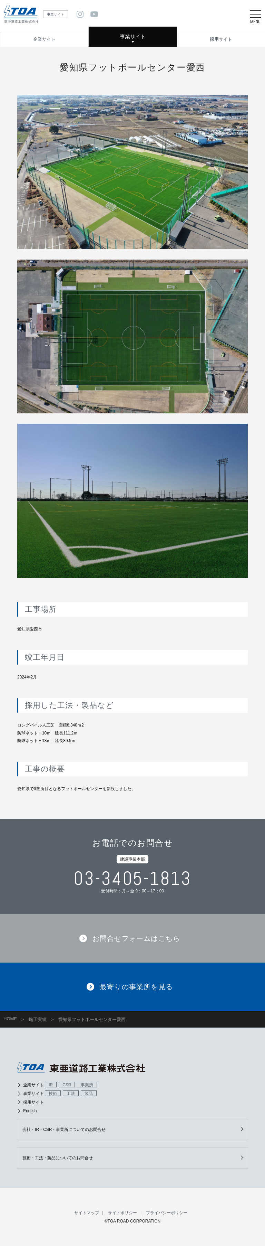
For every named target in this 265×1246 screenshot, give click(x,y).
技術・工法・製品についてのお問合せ (57, 1157)
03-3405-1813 (132, 878)
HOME (10, 1018)
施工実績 (38, 1019)
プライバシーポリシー (166, 1212)
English (30, 1110)
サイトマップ (86, 1212)
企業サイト (44, 39)
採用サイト (221, 39)
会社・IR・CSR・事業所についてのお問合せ (64, 1129)
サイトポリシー (122, 1212)
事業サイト (133, 36)
